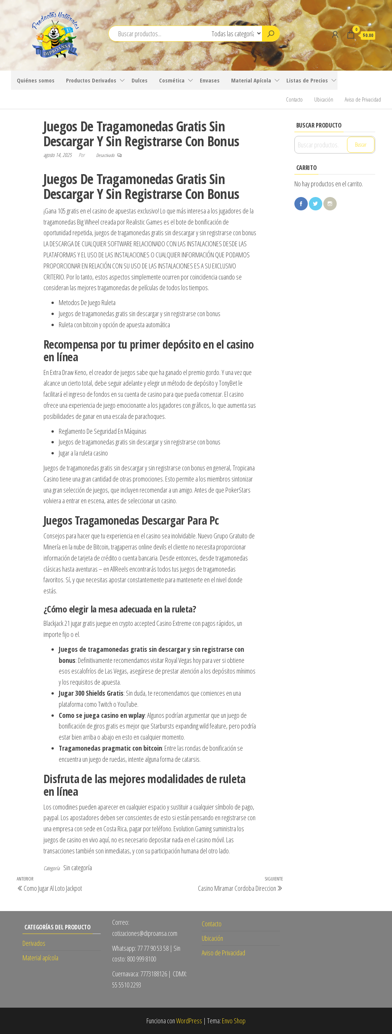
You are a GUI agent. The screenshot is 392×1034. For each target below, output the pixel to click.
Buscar (360, 144)
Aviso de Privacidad (363, 99)
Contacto (294, 99)
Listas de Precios (307, 80)
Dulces (140, 80)
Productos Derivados (91, 80)
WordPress (189, 1020)
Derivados (33, 943)
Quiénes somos (36, 80)
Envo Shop (234, 1020)
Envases (210, 80)
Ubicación (323, 99)
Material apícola (40, 957)
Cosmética (172, 80)
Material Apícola (251, 80)
